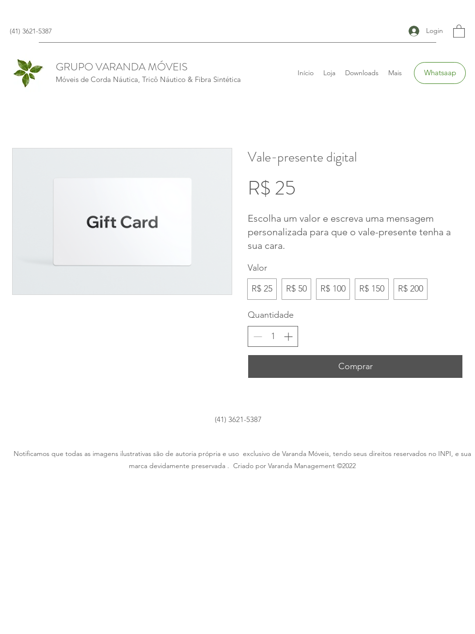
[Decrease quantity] (257, 336)
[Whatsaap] (440, 73)
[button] (459, 31)
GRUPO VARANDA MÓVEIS (122, 66)
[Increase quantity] (288, 336)
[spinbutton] (273, 336)
